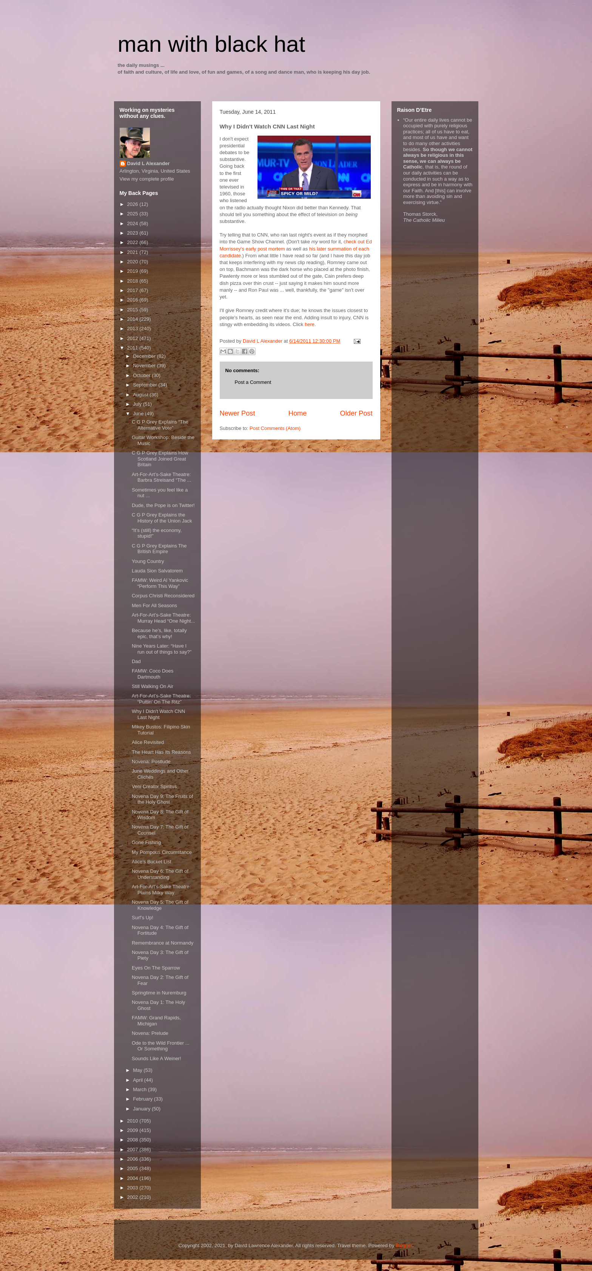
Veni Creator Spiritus (154, 786)
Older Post (356, 413)
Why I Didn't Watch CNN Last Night (158, 714)
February (143, 1099)
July (138, 404)
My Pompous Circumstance (162, 852)
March (140, 1089)
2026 (133, 204)
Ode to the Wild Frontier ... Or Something (160, 1046)
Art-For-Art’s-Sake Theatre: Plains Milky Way (161, 889)
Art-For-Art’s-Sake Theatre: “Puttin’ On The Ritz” (161, 699)
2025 (133, 213)
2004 (133, 1178)
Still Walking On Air (152, 686)
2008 (133, 1140)
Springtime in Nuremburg (159, 993)
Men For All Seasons (154, 605)
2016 (133, 300)
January (142, 1109)
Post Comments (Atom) (275, 428)
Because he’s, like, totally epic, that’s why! (159, 633)
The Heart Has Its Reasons (161, 752)
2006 (133, 1159)
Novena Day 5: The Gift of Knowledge (160, 905)
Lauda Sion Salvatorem (157, 571)
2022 (133, 242)
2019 (133, 271)
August (141, 394)
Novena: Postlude (151, 761)
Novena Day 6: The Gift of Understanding (160, 874)
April (138, 1080)
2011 (133, 348)
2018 (133, 281)
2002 (133, 1197)
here (309, 324)
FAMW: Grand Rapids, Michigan (156, 1021)
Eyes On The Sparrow (156, 968)
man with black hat (211, 44)
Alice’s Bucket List (151, 861)
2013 (133, 328)
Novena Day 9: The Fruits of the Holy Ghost (162, 799)
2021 (133, 252)
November (145, 365)
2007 (133, 1149)
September (145, 385)
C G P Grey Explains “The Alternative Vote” (160, 425)
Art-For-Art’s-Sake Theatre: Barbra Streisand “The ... (161, 477)
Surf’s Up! (142, 917)
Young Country (148, 561)
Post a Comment (253, 382)
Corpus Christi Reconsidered (163, 595)
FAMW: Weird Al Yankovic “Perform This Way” (160, 583)
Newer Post (237, 413)
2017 (133, 290)
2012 (133, 338)
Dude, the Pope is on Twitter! (163, 505)
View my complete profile (147, 179)
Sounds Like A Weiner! (156, 1058)
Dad (136, 661)
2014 (133, 319)
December (145, 356)
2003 (133, 1188)
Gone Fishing (146, 842)
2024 (133, 223)
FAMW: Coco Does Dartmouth (152, 674)
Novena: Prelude (150, 1033)
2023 (133, 233)
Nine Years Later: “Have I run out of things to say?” (161, 649)
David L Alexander (148, 163)
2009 (133, 1130)
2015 (133, 309)
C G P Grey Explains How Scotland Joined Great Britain (160, 458)
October (142, 375)
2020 (133, 261)
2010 (133, 1121)
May (138, 1070)
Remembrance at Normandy (162, 943)
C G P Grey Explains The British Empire (159, 549)
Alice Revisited (148, 742)
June (139, 413)
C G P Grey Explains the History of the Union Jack (162, 518)
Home (297, 413)
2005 (133, 1168)
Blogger (404, 1245)
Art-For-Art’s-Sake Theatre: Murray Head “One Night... (163, 618)
